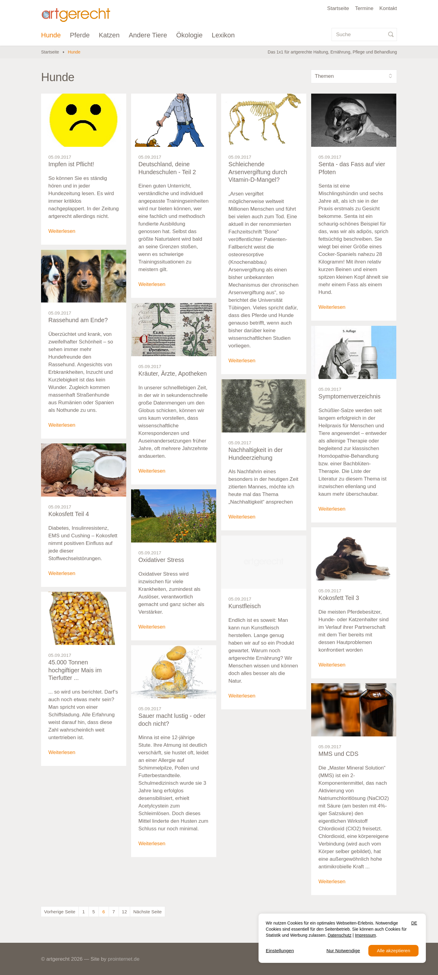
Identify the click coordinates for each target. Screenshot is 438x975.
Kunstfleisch (244, 606)
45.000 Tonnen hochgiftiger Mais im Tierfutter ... (75, 670)
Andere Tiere (148, 35)
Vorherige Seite (59, 911)
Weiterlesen (61, 231)
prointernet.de (124, 959)
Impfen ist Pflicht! (71, 164)
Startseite (338, 8)
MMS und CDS (338, 754)
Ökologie (189, 35)
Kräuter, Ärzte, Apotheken (173, 373)
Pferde (80, 35)
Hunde (51, 35)
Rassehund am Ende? (78, 320)
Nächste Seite (147, 911)
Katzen (109, 35)
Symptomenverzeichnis (349, 396)
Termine (364, 8)
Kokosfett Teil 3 (339, 598)
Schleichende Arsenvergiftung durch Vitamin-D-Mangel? (258, 172)
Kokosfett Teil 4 (68, 514)
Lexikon (223, 35)
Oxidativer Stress (161, 560)
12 (124, 911)
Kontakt (388, 8)
